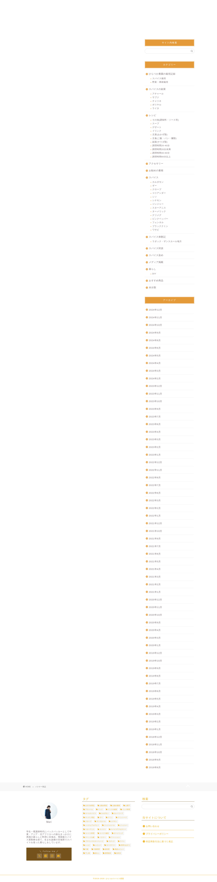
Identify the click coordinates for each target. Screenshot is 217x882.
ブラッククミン (160, 226)
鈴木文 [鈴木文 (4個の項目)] (118, 853)
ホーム (40, 4)
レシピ (152, 115)
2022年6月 (155, 493)
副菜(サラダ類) (160, 142)
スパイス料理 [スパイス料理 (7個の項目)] (89, 833)
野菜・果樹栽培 (160, 82)
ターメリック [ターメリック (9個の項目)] (118, 833)
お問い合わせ (177, 4)
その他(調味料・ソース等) (165, 120)
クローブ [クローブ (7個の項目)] (88, 821)
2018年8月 (155, 767)
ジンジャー (158, 204)
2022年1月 (155, 516)
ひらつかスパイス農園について (108, 5)
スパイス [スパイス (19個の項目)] (103, 829)
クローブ (156, 190)
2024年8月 (155, 340)
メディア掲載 (156, 262)
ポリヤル (156, 105)
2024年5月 (155, 356)
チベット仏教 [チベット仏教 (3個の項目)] (89, 837)
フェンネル (158, 223)
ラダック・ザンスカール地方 (167, 242)
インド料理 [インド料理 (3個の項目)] (126, 809)
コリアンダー (159, 193)
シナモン (156, 201)
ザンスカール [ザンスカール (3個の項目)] (101, 821)
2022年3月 (155, 500)
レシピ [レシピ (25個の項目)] (87, 845)
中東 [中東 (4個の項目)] (86, 849)
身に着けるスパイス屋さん (143, 4)
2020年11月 (155, 607)
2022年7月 (155, 485)
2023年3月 (155, 440)
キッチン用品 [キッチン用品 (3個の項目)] (89, 817)
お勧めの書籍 (156, 170)
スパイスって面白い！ (108, 26)
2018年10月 (155, 752)
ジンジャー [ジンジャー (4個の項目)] (123, 825)
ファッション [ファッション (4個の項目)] (115, 837)
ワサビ (155, 230)
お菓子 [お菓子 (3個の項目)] (127, 805)
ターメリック (159, 212)
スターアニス (159, 208)
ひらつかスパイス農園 (108, 16)
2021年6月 (155, 554)
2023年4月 (155, 432)
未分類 (152, 287)
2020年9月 (155, 623)
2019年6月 (155, 691)
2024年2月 (155, 378)
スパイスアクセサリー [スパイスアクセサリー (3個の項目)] (118, 829)
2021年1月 (155, 592)
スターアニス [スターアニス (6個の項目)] (89, 829)
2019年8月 (155, 676)
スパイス (154, 177)
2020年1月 (155, 645)
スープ (155, 124)
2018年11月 (155, 744)
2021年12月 (155, 523)
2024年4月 (155, 363)
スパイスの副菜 (157, 89)
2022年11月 (155, 470)
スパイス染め (156, 255)
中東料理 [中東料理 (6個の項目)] (97, 849)
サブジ (155, 97)
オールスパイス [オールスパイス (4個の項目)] (90, 813)
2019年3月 (155, 714)
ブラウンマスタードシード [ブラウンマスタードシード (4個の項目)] (94, 841)
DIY (154, 274)
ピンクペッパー (160, 219)
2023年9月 (155, 409)
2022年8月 (155, 478)
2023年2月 (155, 447)
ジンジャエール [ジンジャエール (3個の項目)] (109, 825)
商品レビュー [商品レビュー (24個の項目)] (119, 849)
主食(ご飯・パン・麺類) (164, 138)
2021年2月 (155, 584)
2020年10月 (155, 615)
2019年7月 (155, 684)
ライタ (155, 109)
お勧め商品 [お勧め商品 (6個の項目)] (103, 805)
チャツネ (156, 101)
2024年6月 (155, 348)
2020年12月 (155, 600)
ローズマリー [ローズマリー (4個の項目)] (110, 845)
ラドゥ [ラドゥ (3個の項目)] (122, 841)
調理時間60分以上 (161, 157)
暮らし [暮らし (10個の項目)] (97, 853)
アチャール (158, 94)
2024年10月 (155, 325)
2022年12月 (155, 462)
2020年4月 (155, 630)
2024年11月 (155, 317)
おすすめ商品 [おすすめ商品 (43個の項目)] (89, 805)
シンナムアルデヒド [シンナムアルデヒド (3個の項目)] (92, 825)
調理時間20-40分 (161, 146)
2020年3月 (155, 638)
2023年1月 (155, 455)
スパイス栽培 (159, 79)
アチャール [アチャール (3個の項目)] (89, 809)
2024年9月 (155, 333)
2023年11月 (155, 394)
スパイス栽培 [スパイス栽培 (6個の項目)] (104, 833)
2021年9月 (155, 539)
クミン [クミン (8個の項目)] (110, 817)
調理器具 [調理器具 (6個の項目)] (108, 853)
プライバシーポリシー (157, 834)
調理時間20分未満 (161, 149)
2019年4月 (155, 706)
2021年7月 (155, 546)
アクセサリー (156, 164)
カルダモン (158, 182)
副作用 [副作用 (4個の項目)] (107, 849)
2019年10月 (155, 661)
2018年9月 (155, 760)
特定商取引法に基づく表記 (159, 841)
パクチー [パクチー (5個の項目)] (103, 837)
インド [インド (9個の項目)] (100, 809)
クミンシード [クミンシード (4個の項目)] (122, 817)
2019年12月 (155, 653)
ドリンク (156, 131)
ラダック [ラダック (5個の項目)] (112, 841)
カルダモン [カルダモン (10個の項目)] (105, 813)
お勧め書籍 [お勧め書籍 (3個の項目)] (116, 805)
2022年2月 (155, 508)
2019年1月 (155, 729)
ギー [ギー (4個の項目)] (101, 817)
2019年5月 (155, 699)
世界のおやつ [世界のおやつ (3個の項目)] (125, 845)
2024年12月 (155, 310)
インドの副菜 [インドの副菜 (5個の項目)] (112, 809)
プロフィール (74, 4)
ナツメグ (156, 215)
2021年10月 (155, 531)
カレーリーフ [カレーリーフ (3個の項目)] (118, 813)
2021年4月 (155, 569)
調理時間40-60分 (161, 153)
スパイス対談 (156, 248)
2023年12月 (155, 386)
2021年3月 (155, 577)
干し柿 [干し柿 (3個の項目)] (87, 853)
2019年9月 (155, 668)
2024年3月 (155, 371)
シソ (154, 197)
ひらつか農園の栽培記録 (162, 74)
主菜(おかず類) (160, 135)
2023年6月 (155, 424)
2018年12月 (155, 737)
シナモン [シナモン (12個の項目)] (114, 821)
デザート (156, 127)
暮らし (152, 269)
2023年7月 (155, 417)
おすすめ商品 (156, 280)
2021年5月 (155, 561)
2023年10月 (155, 401)
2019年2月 (155, 722)
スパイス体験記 (157, 237)
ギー (154, 186)
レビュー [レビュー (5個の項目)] (98, 845)
